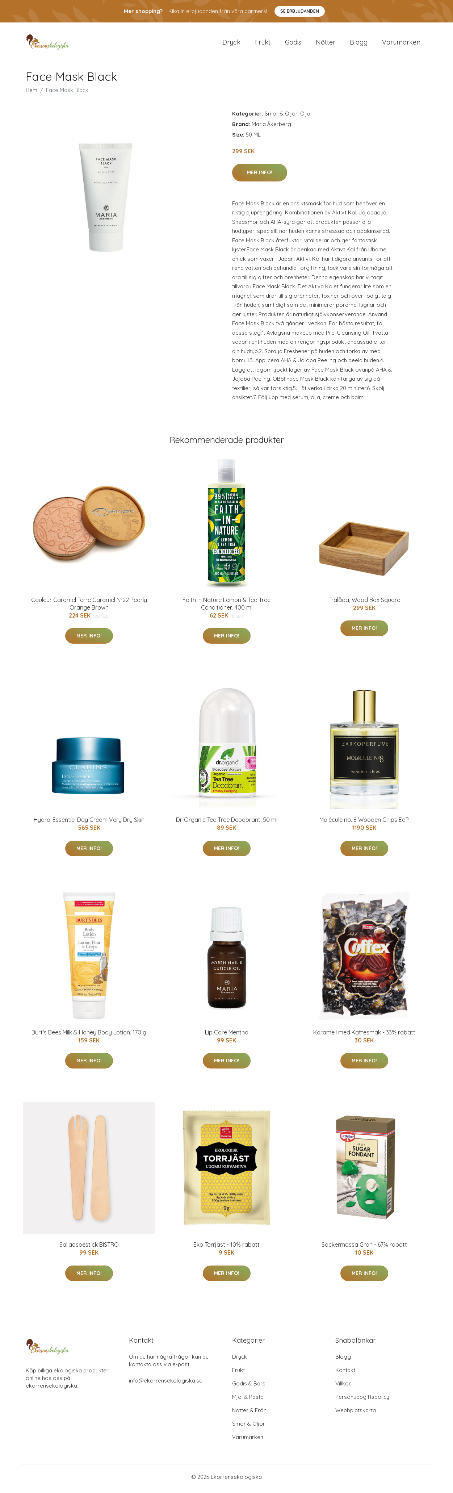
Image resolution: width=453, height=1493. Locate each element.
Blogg (359, 44)
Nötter (325, 44)
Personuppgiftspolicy (362, 1400)
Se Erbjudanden (299, 11)
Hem (31, 93)
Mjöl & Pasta (248, 1400)
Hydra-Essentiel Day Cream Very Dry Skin (89, 823)
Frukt (262, 44)
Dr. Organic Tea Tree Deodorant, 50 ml (226, 823)
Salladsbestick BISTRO (89, 1248)
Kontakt (345, 1373)
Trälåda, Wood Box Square (364, 603)
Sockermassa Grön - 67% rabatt (364, 1248)
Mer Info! (259, 176)
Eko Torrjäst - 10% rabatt (226, 1248)
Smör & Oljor (281, 117)
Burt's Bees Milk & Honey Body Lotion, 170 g (89, 1036)
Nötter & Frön (249, 1413)
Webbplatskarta (355, 1413)
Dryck (231, 44)
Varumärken (401, 44)
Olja (305, 117)
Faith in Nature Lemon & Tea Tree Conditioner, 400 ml (226, 607)
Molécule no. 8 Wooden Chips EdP (364, 823)
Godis (293, 44)
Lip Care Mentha (226, 1036)
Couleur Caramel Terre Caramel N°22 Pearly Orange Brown (89, 607)
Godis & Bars (248, 1387)
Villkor (343, 1387)
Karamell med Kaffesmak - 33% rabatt (364, 1036)
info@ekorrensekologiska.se (165, 1384)
